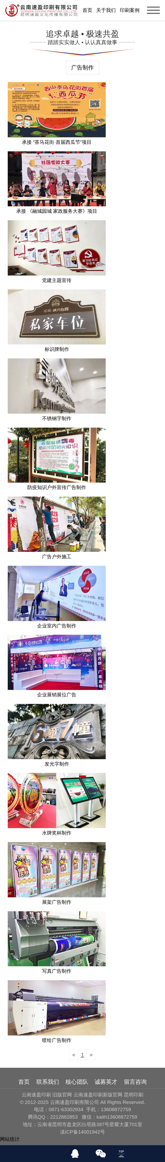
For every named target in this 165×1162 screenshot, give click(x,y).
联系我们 (47, 1082)
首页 (87, 10)
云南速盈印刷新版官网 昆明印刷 (108, 1094)
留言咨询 (135, 1082)
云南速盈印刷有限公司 (74, 1102)
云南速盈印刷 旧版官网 (47, 1094)
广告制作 (82, 67)
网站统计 (10, 1139)
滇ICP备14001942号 (82, 1132)
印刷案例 (129, 10)
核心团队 (76, 1082)
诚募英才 (106, 1082)
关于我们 (106, 10)
